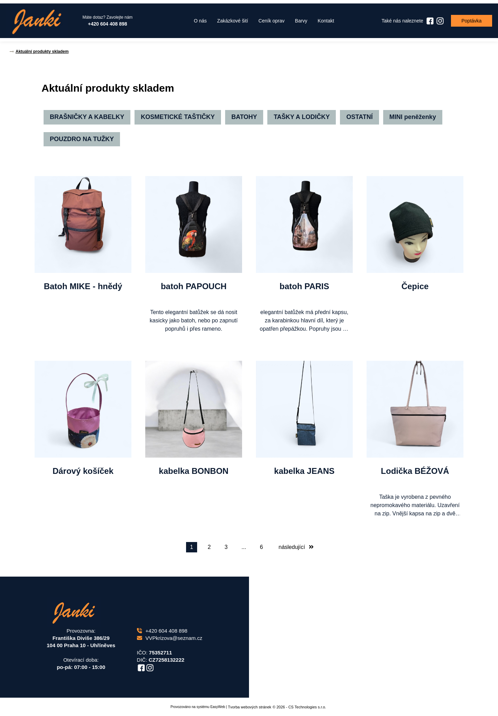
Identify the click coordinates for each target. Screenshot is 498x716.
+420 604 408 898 (162, 631)
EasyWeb (217, 707)
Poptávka (470, 21)
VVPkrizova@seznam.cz (169, 638)
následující (296, 547)
